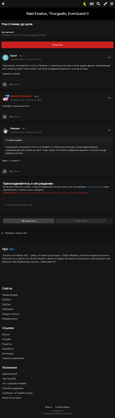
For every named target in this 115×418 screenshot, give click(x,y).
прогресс (101, 258)
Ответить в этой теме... (20, 205)
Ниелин (15, 128)
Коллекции (8, 353)
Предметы (8, 348)
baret (11, 32)
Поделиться (29, 221)
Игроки (6, 334)
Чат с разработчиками (14, 383)
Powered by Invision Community (57, 413)
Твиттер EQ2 (9, 378)
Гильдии (6, 339)
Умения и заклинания (13, 358)
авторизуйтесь (94, 187)
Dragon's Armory (10, 314)
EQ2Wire (6, 299)
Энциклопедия (10, 295)
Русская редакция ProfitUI (33, 35)
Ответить (57, 44)
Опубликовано (26, 59)
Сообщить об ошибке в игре (17, 393)
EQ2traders (8, 309)
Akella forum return (11, 397)
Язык (48, 407)
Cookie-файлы (62, 407)
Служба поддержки (12, 388)
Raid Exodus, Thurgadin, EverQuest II (57, 13)
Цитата (15, 84)
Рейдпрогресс (10, 318)
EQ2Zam (6, 304)
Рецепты (7, 344)
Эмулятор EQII (9, 374)
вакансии (7, 261)
